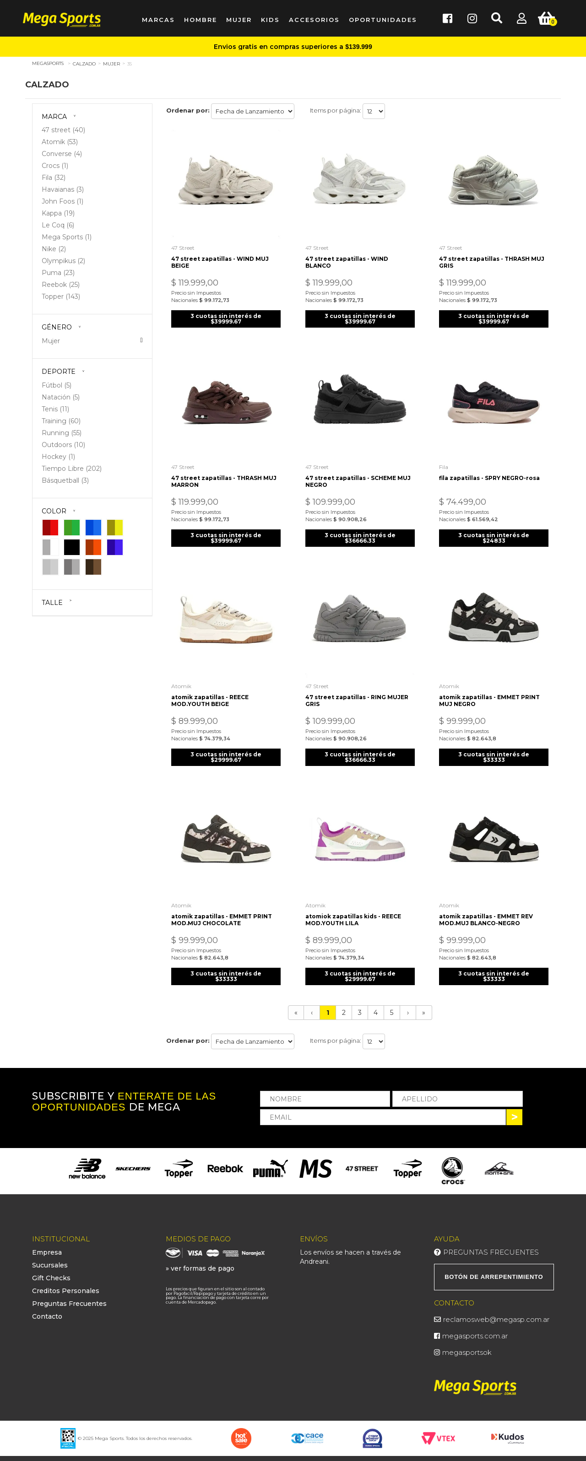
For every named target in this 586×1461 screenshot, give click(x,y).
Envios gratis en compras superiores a (293, 46)
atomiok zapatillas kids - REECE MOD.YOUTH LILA (354, 912)
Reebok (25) (61, 284)
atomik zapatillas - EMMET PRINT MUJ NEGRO (490, 695)
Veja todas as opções (141, 340)
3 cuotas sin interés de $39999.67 (225, 316)
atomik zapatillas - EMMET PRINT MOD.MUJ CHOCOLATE (223, 912)
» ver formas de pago (200, 1262)
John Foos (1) (62, 201)
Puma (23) (58, 273)
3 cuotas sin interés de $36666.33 (360, 534)
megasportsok (467, 1346)
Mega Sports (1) (67, 237)
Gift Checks (51, 1271)
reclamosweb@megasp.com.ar (496, 1313)
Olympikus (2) (63, 261)
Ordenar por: (188, 110)
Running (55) (61, 433)
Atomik (183, 680)
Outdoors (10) (63, 445)
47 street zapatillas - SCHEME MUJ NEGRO (359, 477)
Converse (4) (62, 154)
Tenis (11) (55, 409)
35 (129, 64)
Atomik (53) (60, 142)
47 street (184, 245)
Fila (445, 462)
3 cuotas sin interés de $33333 (493, 751)
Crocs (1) (55, 166)
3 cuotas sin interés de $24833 (493, 534)
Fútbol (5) (56, 385)
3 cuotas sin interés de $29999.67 (225, 751)
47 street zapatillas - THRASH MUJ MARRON (225, 477)
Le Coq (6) (58, 225)
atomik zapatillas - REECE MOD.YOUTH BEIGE (211, 695)
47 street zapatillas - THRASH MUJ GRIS (493, 260)
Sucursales (50, 1259)
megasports (48, 63)
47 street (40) (63, 130)
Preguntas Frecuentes (69, 1297)
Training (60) (61, 421)
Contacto (47, 1310)
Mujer (111, 64)
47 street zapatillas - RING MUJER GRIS (358, 695)
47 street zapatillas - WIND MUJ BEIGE (222, 260)
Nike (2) (54, 249)
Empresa (47, 1246)
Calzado (84, 64)
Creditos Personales (65, 1284)
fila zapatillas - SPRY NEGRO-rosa (490, 473)
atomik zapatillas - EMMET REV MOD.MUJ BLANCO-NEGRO (487, 912)
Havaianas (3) (63, 189)
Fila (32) (53, 177)
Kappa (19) (58, 213)
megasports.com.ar (475, 1329)
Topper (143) (61, 296)
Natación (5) (61, 397)
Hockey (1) (58, 457)
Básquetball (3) (65, 480)
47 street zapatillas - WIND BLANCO (348, 260)
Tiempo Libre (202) (72, 468)
